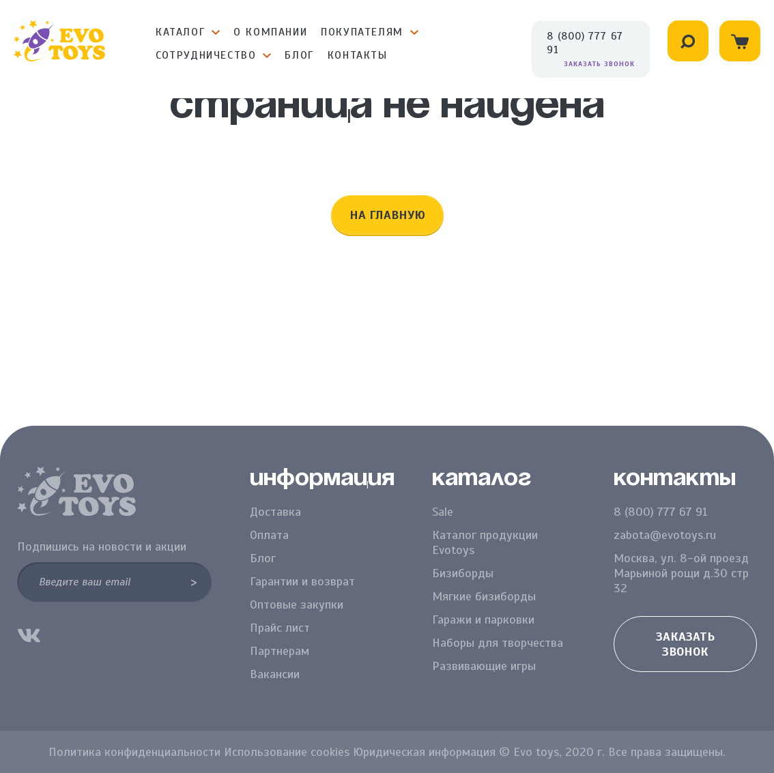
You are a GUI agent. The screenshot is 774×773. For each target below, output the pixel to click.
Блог (299, 55)
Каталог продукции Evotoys (485, 542)
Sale (442, 511)
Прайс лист (280, 627)
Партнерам (279, 650)
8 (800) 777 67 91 (585, 43)
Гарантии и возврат (302, 581)
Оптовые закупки (296, 604)
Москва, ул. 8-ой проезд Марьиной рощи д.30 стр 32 (681, 573)
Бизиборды (462, 573)
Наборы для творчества (497, 642)
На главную (387, 214)
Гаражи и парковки (483, 619)
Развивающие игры (484, 665)
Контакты (358, 55)
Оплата (269, 534)
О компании (270, 32)
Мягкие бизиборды (484, 596)
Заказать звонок (599, 63)
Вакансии (275, 674)
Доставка (275, 511)
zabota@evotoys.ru (665, 534)
